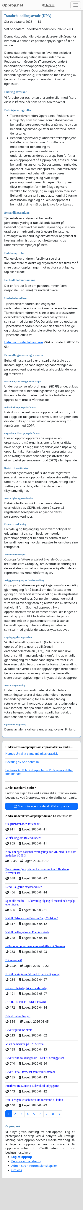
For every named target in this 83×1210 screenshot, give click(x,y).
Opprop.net (12, 5)
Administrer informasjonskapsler (34, 1166)
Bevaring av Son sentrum (22, 762)
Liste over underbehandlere (23, 342)
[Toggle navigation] (75, 5)
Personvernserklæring (26, 1161)
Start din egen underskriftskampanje (41, 806)
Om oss (16, 1170)
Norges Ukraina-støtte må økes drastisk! (31, 753)
